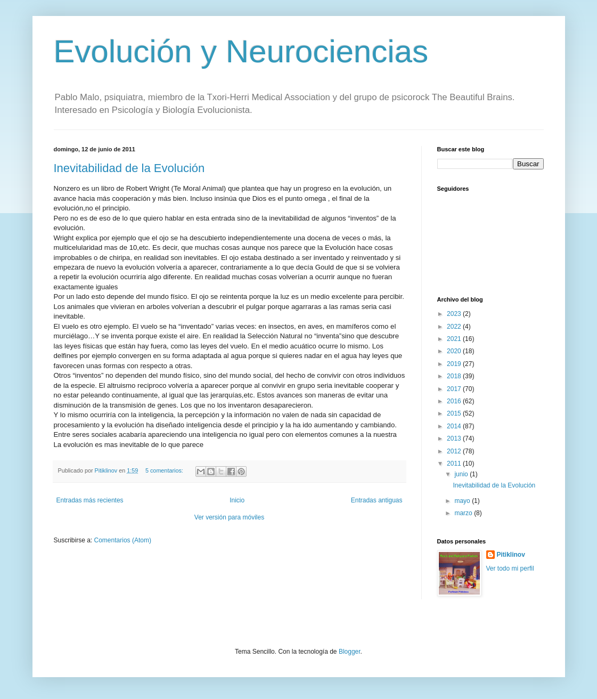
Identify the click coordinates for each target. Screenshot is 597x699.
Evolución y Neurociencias (241, 51)
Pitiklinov (511, 554)
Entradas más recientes (90, 500)
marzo (464, 513)
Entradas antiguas (377, 500)
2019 (455, 364)
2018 (455, 376)
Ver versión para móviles (229, 517)
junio (462, 474)
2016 (455, 401)
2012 (455, 451)
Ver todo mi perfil (510, 568)
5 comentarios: (165, 470)
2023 (455, 314)
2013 (455, 438)
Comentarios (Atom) (122, 540)
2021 (455, 339)
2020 (455, 351)
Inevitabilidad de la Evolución (129, 168)
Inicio (237, 500)
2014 (455, 426)
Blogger (350, 651)
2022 (455, 326)
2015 (455, 413)
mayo (463, 501)
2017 (455, 389)
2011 (455, 463)
